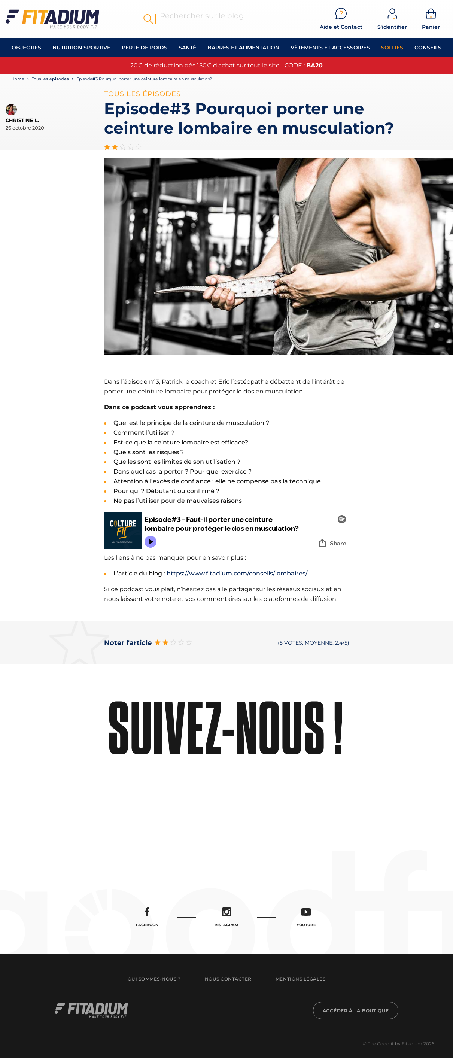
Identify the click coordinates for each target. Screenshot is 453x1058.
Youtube (306, 917)
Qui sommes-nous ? (154, 979)
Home (17, 79)
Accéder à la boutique (356, 1010)
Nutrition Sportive (81, 47)
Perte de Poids (144, 47)
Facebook (147, 917)
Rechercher (148, 19)
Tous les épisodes (50, 79)
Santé (187, 47)
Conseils (427, 47)
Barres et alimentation (243, 47)
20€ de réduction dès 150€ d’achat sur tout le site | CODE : (226, 65)
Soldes (392, 47)
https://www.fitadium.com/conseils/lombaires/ (237, 573)
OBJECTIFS (26, 47)
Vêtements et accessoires (330, 47)
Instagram (226, 917)
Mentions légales (300, 979)
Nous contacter (228, 979)
